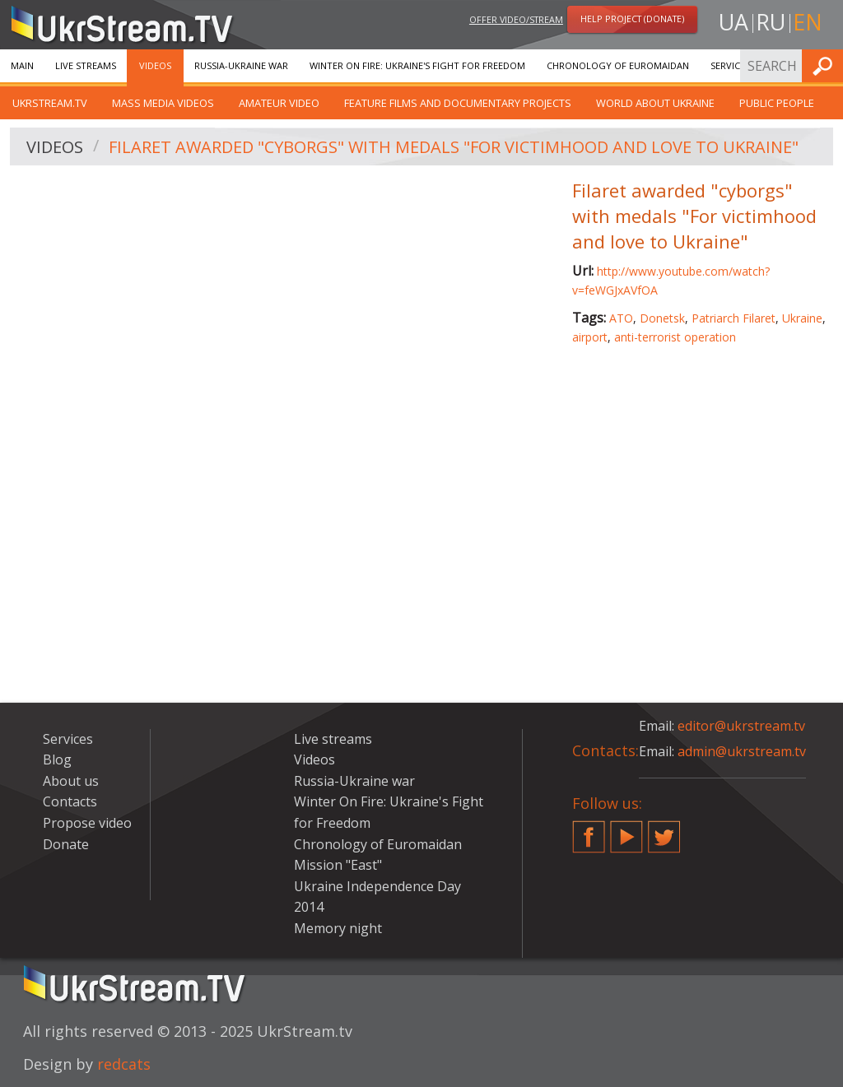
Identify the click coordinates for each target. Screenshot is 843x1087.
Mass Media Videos (163, 102)
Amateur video (279, 102)
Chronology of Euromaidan (618, 65)
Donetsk (662, 318)
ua (733, 22)
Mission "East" (338, 865)
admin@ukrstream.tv (742, 751)
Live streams (85, 65)
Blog (57, 759)
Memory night (338, 928)
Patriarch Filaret (733, 318)
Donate (66, 844)
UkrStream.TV (49, 102)
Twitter (664, 830)
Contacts (70, 801)
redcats (124, 1064)
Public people (776, 102)
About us (71, 781)
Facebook (588, 830)
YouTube (626, 830)
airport (590, 337)
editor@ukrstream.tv (741, 726)
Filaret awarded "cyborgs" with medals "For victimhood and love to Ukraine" (454, 147)
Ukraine (802, 318)
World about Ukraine (655, 102)
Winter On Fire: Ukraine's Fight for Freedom (417, 65)
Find (825, 65)
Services (730, 65)
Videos (155, 65)
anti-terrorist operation (675, 337)
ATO (621, 318)
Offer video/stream (516, 19)
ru (770, 22)
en (807, 22)
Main (22, 65)
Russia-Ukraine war (241, 65)
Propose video (87, 823)
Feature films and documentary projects (457, 102)
